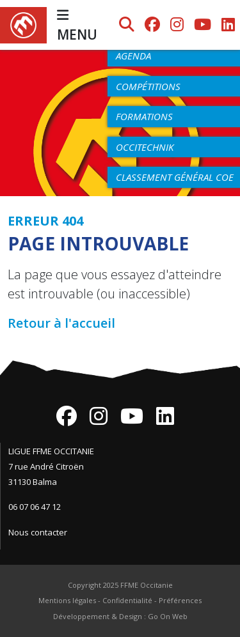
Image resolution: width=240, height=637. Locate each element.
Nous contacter (37, 532)
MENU (77, 25)
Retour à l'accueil (61, 323)
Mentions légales (67, 600)
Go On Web (168, 616)
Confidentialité (127, 600)
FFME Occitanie (146, 585)
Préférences (180, 600)
